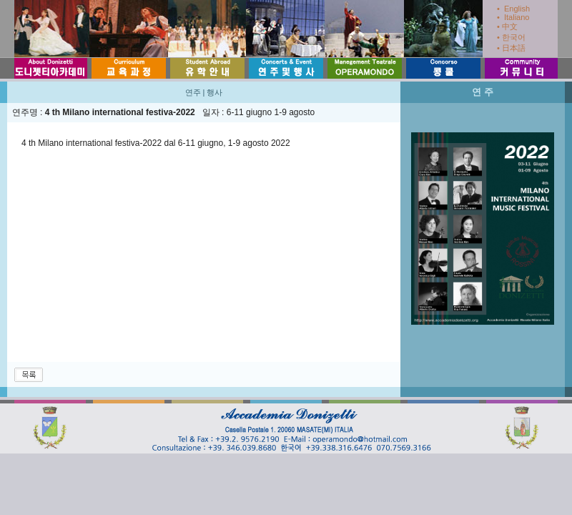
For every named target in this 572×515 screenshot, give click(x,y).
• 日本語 (511, 48)
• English (513, 8)
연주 (193, 92)
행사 (214, 92)
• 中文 (507, 26)
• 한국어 (511, 37)
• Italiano (513, 17)
